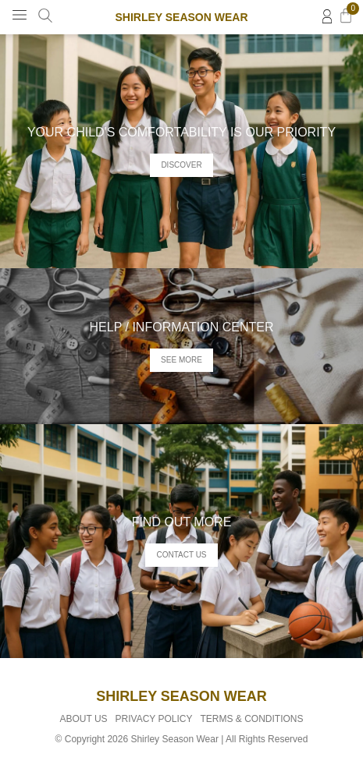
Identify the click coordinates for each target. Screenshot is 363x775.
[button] (19, 15)
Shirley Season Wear (181, 17)
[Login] (327, 16)
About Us (83, 718)
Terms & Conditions (252, 718)
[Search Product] (45, 16)
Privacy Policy (154, 718)
